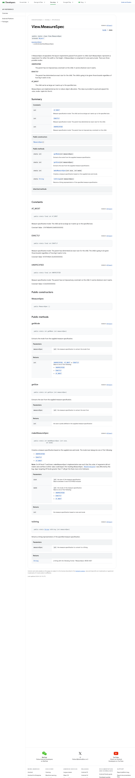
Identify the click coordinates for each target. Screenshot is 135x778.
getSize (56, 162)
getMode (57, 154)
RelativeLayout (89, 467)
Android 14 (84, 775)
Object (41, 38)
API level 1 (109, 25)
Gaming (48, 772)
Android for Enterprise (34, 775)
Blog (82, 2)
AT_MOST (57, 110)
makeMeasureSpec (60, 170)
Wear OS (66, 775)
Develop (47, 20)
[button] (12, 21)
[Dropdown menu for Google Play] (73, 2)
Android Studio (126, 2)
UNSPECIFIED (58, 127)
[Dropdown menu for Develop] (58, 2)
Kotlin (104, 30)
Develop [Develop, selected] (53, 2)
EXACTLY (56, 118)
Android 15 (84, 772)
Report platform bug (123, 772)
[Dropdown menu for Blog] (86, 2)
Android (30, 772)
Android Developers (37, 20)
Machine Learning (51, 775)
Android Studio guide (105, 774)
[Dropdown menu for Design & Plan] (45, 2)
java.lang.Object (37, 42)
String (41, 179)
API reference (8, 9)
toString (57, 179)
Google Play (67, 2)
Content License (80, 571)
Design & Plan (38, 2)
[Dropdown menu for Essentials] (29, 2)
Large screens (67, 772)
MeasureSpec (38, 142)
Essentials (23, 2)
